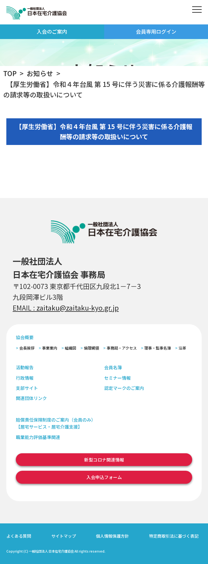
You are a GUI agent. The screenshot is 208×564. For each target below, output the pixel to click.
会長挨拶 (27, 348)
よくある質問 (18, 536)
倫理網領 (91, 348)
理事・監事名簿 (157, 348)
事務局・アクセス (122, 348)
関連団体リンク (31, 398)
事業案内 (49, 348)
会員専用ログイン (156, 31)
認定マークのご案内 (124, 388)
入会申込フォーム (104, 477)
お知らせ (40, 73)
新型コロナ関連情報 (104, 459)
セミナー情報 (117, 378)
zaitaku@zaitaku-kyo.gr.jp (77, 307)
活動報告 (25, 367)
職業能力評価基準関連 (38, 437)
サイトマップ (63, 536)
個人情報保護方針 (112, 536)
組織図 (70, 348)
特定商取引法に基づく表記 (174, 536)
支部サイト (27, 388)
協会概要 (25, 337)
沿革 (182, 348)
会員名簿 (113, 367)
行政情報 (25, 378)
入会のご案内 (52, 31)
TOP (9, 73)
